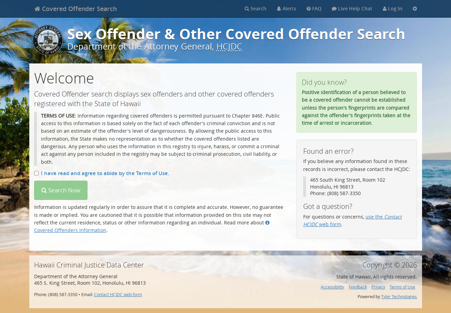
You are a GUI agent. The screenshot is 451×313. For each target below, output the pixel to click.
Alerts (286, 8)
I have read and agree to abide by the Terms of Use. (101, 173)
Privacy (378, 287)
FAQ (314, 8)
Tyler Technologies (399, 296)
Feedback (358, 287)
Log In (392, 8)
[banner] (75, 8)
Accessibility (332, 287)
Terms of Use (402, 287)
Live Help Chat (352, 8)
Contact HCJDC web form (118, 294)
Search (255, 8)
